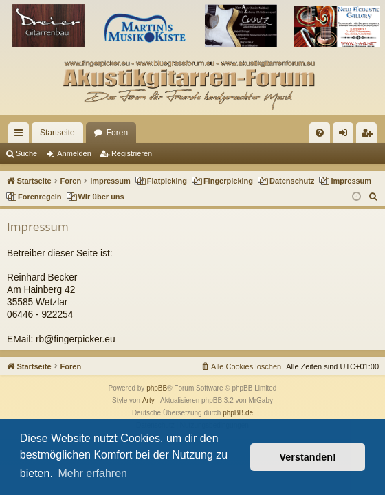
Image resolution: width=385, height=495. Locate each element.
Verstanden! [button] (308, 457)
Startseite (57, 133)
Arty (148, 400)
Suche (26, 153)
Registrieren (131, 153)
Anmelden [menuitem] (346, 135)
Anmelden (74, 153)
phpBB (156, 388)
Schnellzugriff (21, 135)
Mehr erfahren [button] (92, 473)
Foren (117, 133)
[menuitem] (319, 132)
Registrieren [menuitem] (369, 135)
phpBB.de (238, 413)
